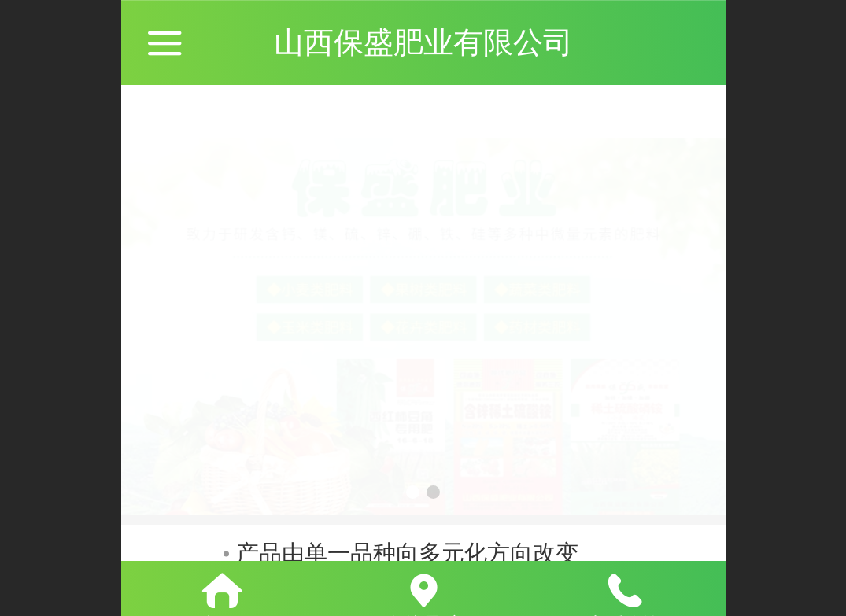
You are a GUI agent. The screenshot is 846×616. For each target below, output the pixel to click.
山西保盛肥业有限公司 (423, 42)
